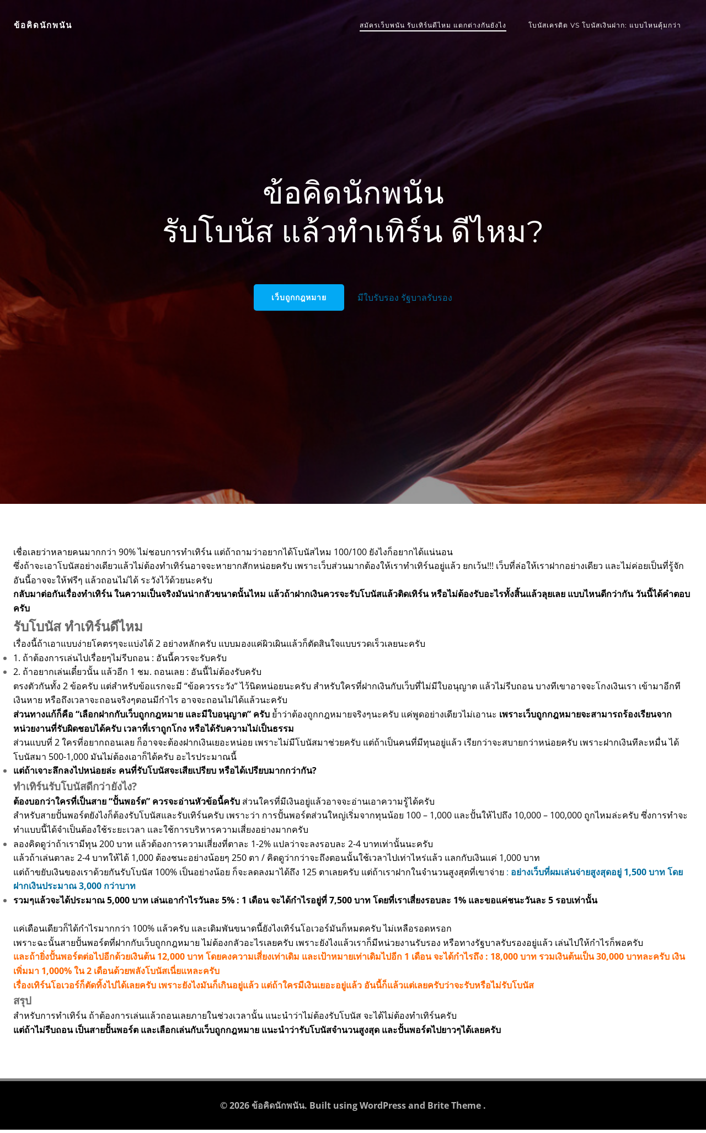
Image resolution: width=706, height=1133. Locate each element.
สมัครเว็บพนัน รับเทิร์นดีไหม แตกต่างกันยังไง (433, 24)
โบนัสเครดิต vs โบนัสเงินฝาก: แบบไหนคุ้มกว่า (605, 24)
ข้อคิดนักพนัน (42, 24)
